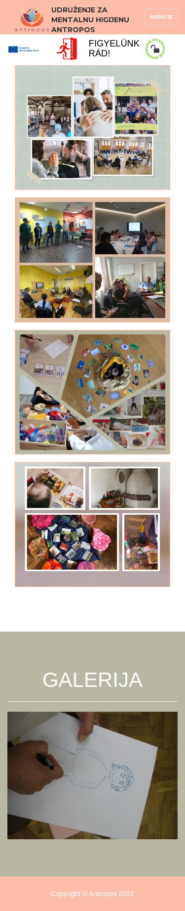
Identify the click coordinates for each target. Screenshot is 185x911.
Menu (163, 19)
